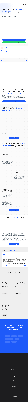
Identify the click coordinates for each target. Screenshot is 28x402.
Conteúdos (24, 4)
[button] (2, 60)
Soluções (24, 2)
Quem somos (20, 2)
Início (16, 2)
